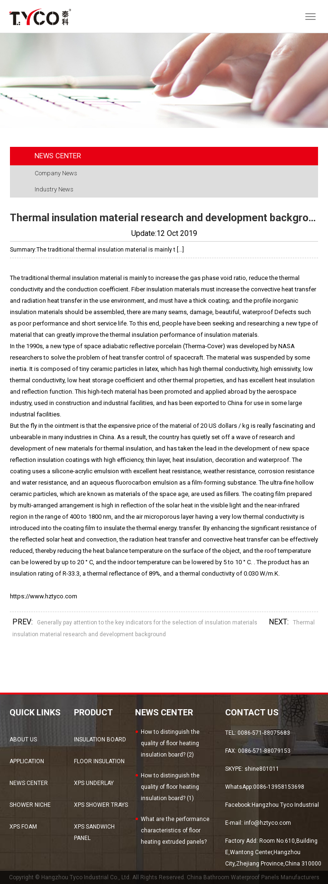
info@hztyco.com (267, 823)
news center (28, 783)
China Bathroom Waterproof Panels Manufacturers (253, 877)
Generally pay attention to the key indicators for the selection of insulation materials (147, 622)
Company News (56, 173)
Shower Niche (30, 805)
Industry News (54, 189)
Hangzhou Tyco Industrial (285, 805)
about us (23, 739)
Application (26, 761)
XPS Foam (23, 826)
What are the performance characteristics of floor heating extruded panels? (175, 830)
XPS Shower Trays (101, 805)
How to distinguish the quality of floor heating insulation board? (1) (170, 787)
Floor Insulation (99, 761)
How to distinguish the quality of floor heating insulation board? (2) (170, 743)
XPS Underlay (94, 783)
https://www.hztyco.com (43, 596)
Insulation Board (100, 739)
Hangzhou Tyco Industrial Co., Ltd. (86, 877)
